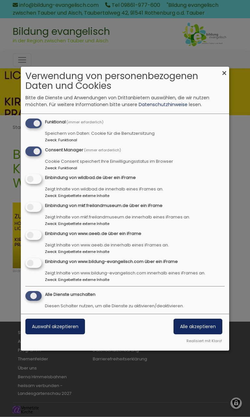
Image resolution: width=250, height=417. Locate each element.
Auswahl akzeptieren (55, 326)
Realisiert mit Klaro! (204, 340)
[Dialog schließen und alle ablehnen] (224, 71)
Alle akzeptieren (198, 326)
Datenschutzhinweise (163, 104)
